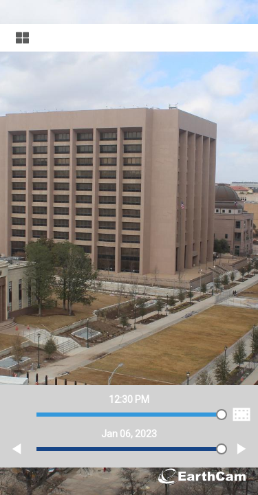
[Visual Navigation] (129, 38)
